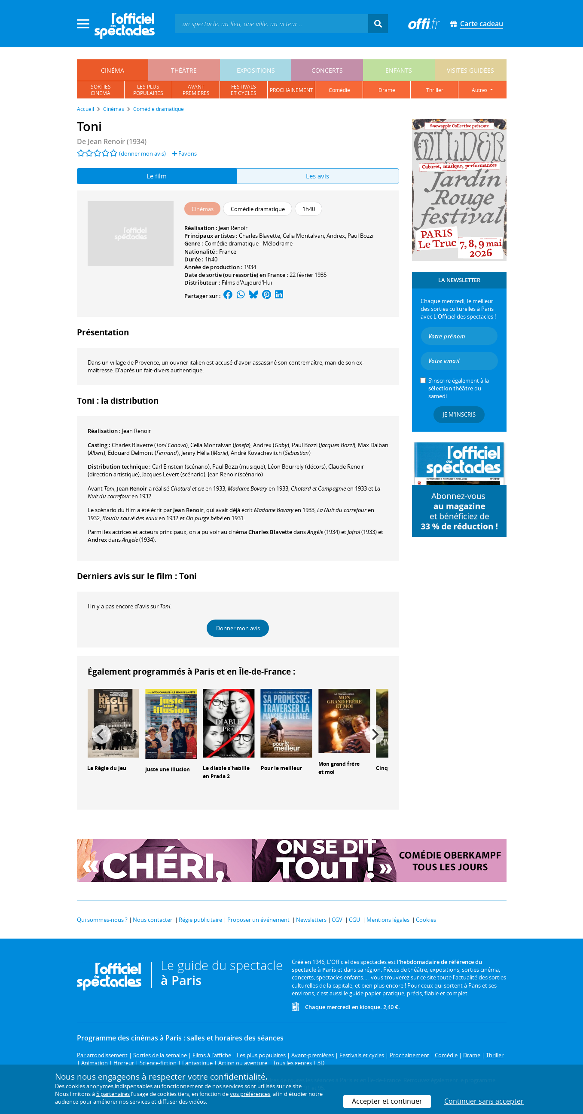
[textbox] (271, 23)
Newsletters (311, 920)
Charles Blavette (259, 235)
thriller (434, 90)
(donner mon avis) (142, 153)
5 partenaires (113, 1094)
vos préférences (250, 1094)
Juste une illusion (167, 769)
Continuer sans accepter (484, 1101)
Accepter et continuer (387, 1101)
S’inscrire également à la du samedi (458, 388)
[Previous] (101, 734)
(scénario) (235, 474)
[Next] (374, 734)
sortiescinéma (101, 90)
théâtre (184, 70)
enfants (398, 70)
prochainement (291, 90)
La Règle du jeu (106, 768)
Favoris (184, 153)
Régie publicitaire (200, 920)
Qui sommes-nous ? (102, 920)
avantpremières (196, 90)
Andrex (336, 235)
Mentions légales (387, 920)
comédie (339, 90)
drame (386, 90)
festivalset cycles (243, 90)
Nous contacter (152, 920)
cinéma (112, 70)
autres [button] (480, 90)
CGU (354, 920)
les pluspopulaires (148, 90)
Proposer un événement (258, 920)
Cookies (426, 920)
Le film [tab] (157, 176)
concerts (327, 70)
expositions (256, 70)
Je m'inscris (459, 414)
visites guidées (470, 70)
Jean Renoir (233, 228)
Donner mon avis (238, 628)
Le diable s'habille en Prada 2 (226, 772)
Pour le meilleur (281, 768)
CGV (337, 920)
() (150, 445)
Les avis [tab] (317, 176)
